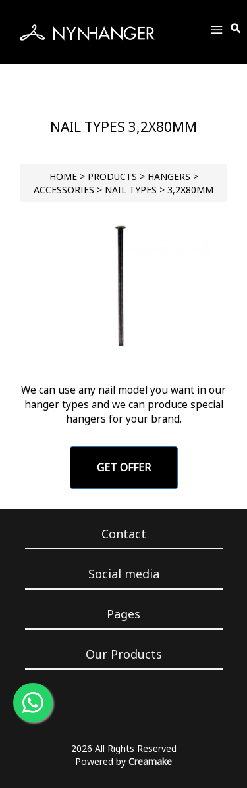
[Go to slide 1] (123, 354)
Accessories (64, 189)
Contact (123, 534)
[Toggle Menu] (216, 32)
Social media (123, 574)
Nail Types (131, 189)
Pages (123, 614)
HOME (63, 176)
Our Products (124, 654)
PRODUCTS (112, 176)
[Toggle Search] (236, 29)
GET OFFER (124, 467)
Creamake (150, 761)
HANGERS (169, 176)
